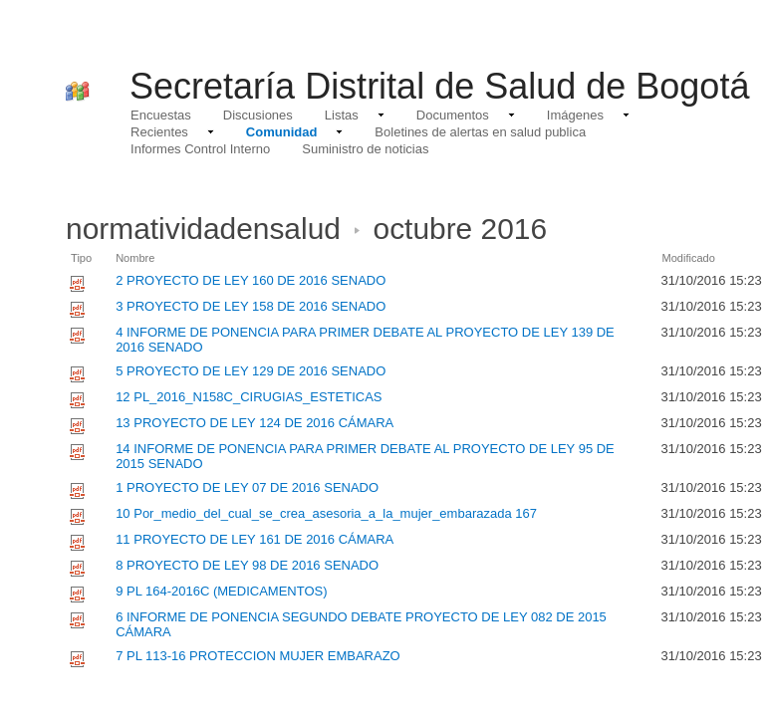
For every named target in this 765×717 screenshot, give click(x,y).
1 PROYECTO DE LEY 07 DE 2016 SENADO (247, 487)
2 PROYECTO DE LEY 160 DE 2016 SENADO (250, 280)
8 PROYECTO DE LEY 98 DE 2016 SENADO (247, 565)
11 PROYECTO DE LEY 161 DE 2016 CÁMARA (254, 539)
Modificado (687, 258)
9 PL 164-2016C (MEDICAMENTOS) (221, 591)
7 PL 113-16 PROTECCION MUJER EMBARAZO (258, 655)
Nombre (135, 258)
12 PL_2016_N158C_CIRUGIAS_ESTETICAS (249, 396)
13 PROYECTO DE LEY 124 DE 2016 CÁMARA (254, 422)
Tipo (81, 258)
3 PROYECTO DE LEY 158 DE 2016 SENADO (250, 306)
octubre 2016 (461, 228)
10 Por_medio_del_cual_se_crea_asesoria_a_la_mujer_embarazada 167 (326, 513)
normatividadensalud (203, 228)
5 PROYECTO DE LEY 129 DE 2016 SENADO (250, 370)
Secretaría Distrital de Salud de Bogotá (439, 86)
